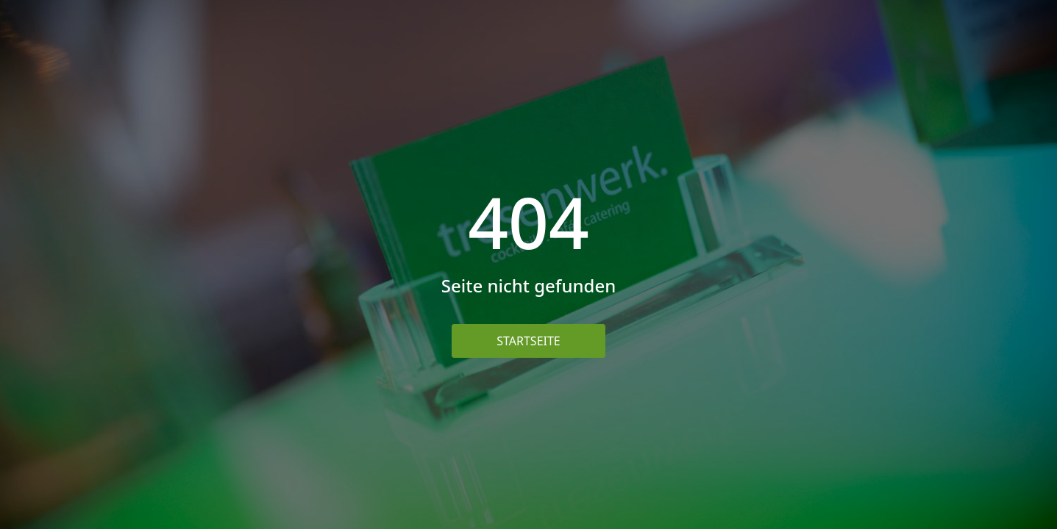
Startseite (528, 341)
